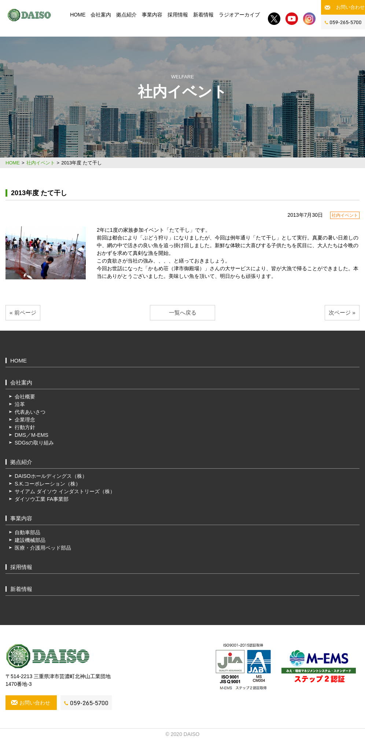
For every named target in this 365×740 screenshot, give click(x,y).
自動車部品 (27, 532)
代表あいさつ (30, 412)
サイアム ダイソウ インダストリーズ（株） (65, 491)
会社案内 (101, 15)
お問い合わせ (350, 7)
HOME (77, 15)
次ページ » (342, 312)
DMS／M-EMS (31, 435)
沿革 (20, 404)
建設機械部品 (30, 540)
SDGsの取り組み (34, 443)
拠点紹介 (126, 15)
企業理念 (25, 420)
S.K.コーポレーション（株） (48, 484)
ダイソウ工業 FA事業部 (42, 499)
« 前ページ (23, 312)
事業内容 (152, 15)
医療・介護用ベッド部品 (43, 548)
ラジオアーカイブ (239, 15)
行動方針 (25, 427)
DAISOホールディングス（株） (51, 476)
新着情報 (203, 15)
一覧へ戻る (182, 312)
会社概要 (25, 396)
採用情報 (177, 15)
